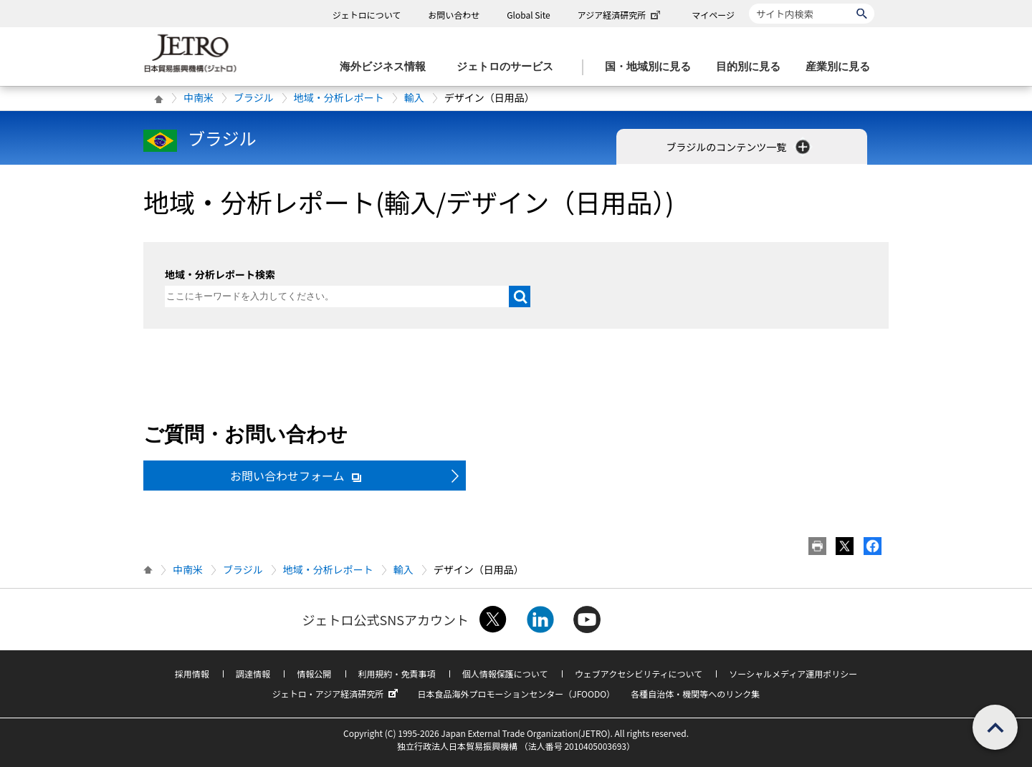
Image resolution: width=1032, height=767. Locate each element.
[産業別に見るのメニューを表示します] (842, 67)
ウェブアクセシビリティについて (638, 673)
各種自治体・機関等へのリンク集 (695, 694)
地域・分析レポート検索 (220, 274)
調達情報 (253, 673)
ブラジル (254, 97)
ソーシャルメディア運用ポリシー (793, 673)
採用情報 (192, 673)
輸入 (414, 97)
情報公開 (314, 673)
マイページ (713, 15)
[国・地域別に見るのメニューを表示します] (652, 67)
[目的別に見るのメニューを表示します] (752, 67)
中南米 (198, 97)
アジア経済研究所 (621, 15)
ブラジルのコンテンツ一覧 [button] (739, 147)
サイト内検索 (748, 3)
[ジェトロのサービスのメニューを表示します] (509, 67)
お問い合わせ (453, 15)
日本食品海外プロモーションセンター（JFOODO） (516, 694)
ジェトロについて (367, 15)
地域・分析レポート (339, 97)
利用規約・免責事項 (397, 673)
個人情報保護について (505, 673)
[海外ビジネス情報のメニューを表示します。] (387, 67)
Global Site (528, 15)
